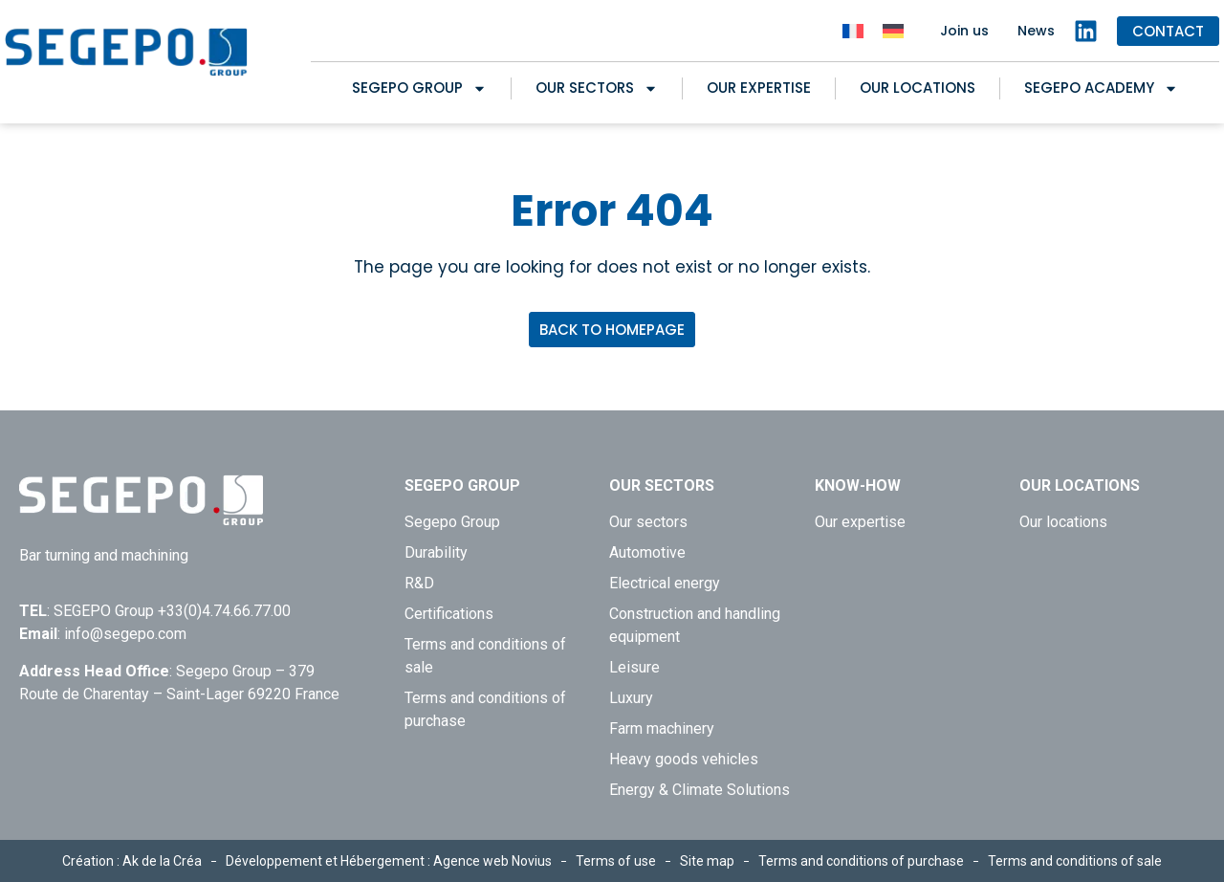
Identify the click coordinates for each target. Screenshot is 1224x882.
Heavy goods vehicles (683, 759)
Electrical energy (664, 583)
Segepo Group (419, 88)
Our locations (917, 87)
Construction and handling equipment (694, 625)
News (1036, 30)
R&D (419, 583)
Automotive (647, 552)
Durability (436, 552)
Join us (964, 30)
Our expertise (759, 87)
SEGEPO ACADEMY (1101, 88)
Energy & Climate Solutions (699, 790)
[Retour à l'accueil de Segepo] (127, 52)
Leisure (634, 667)
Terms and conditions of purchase (485, 709)
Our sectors (597, 88)
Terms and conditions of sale (485, 655)
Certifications (448, 614)
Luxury (631, 698)
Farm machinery (661, 728)
